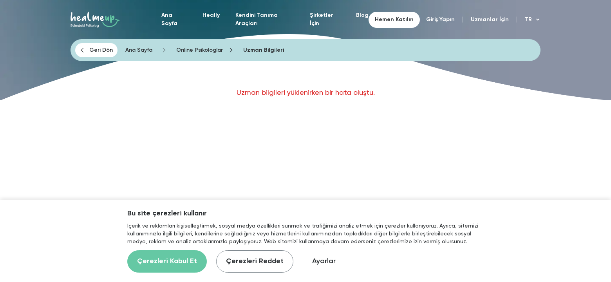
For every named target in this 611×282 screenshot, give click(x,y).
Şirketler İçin (321, 19)
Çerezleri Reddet (255, 261)
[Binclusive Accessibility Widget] (19, 255)
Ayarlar (324, 261)
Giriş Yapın (440, 19)
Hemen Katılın (394, 19)
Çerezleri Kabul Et (167, 261)
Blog (362, 15)
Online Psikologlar (199, 50)
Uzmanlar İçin (490, 19)
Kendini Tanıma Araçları (256, 19)
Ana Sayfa (169, 19)
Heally (211, 15)
